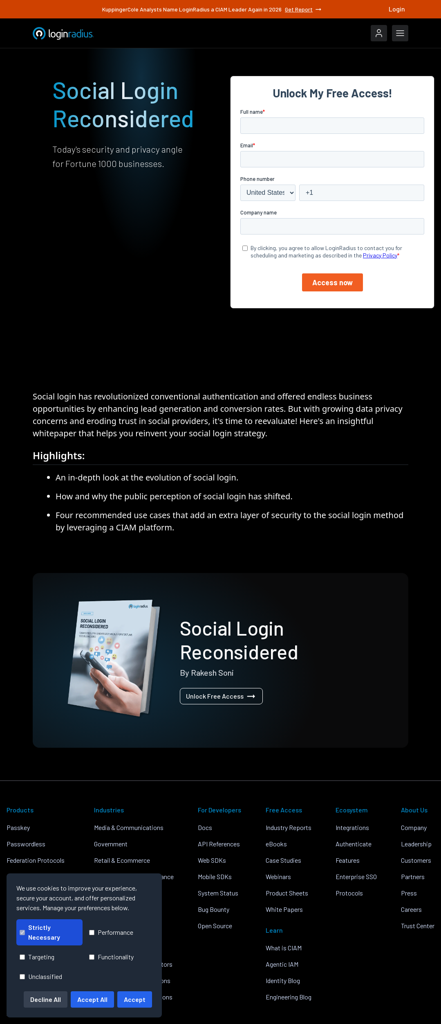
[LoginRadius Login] (379, 33)
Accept (135, 999)
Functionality (111, 957)
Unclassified (41, 976)
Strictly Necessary (40, 932)
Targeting (37, 957)
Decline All (45, 999)
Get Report (303, 9)
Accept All (92, 999)
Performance (111, 932)
